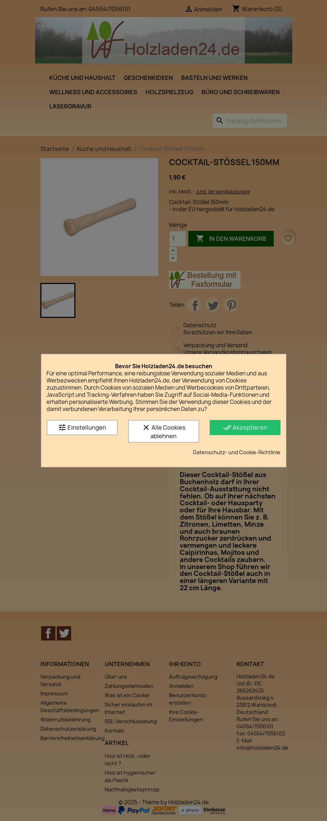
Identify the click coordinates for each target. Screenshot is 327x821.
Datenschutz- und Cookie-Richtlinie (237, 452)
